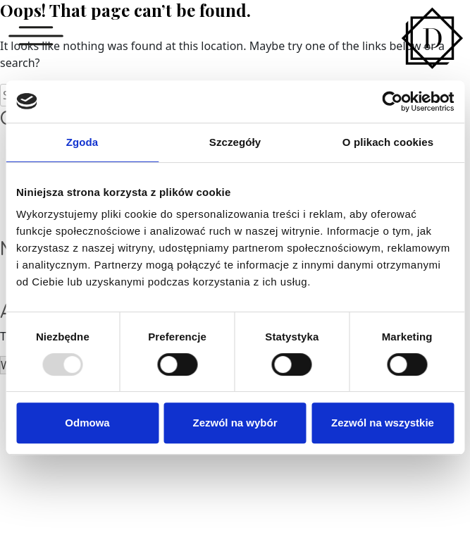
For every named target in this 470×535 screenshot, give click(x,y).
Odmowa (87, 423)
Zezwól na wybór (234, 423)
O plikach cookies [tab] (387, 142)
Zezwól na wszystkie (382, 423)
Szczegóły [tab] (235, 142)
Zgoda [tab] (82, 142)
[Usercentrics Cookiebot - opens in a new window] (392, 101)
